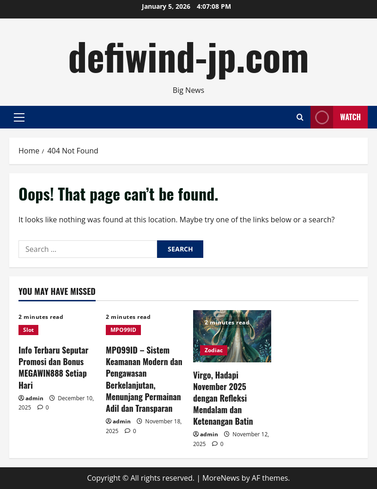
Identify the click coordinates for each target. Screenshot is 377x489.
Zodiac (214, 350)
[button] (19, 117)
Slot (28, 330)
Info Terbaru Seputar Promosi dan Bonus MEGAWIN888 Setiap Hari (53, 367)
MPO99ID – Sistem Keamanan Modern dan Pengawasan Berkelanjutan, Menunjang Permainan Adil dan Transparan (144, 379)
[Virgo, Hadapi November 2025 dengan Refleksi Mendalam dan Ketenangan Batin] (232, 336)
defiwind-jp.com (188, 55)
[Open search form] (300, 117)
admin (34, 398)
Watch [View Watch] (335, 117)
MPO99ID (123, 330)
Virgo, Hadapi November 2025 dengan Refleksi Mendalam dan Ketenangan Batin (223, 398)
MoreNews (221, 478)
